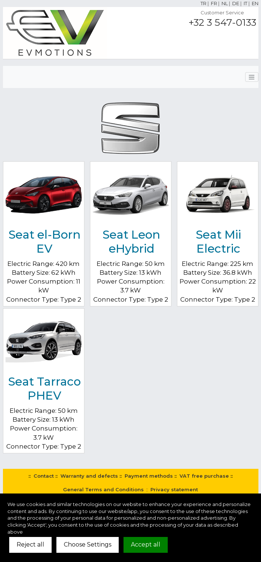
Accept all (145, 544)
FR (214, 3)
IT (245, 3)
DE (235, 3)
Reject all (30, 544)
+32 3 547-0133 (222, 22)
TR (203, 3)
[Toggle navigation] (251, 77)
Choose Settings (87, 544)
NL (225, 3)
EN (255, 3)
